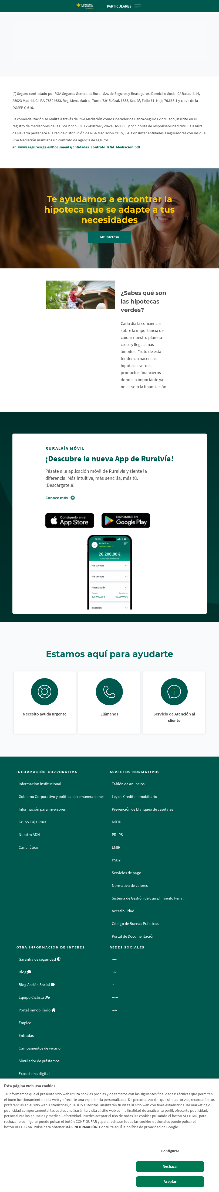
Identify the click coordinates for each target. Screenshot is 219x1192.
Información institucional (40, 776)
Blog (25, 965)
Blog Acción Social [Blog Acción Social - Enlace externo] (37, 977)
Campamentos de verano (39, 1041)
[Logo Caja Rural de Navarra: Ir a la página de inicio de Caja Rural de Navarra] (84, 5)
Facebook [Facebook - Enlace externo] (120, 952)
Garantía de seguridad (40, 952)
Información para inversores (42, 802)
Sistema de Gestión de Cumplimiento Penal (148, 891)
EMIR (116, 840)
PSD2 (116, 853)
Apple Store (69, 513)
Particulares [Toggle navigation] (124, 6)
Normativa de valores (130, 878)
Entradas (26, 1028)
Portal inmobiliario (37, 1003)
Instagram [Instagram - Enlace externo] (121, 990)
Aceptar (170, 1181)
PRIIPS (117, 827)
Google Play (126, 513)
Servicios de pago (126, 865)
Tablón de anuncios (128, 776)
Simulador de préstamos (39, 1053)
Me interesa (109, 236)
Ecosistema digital (34, 1066)
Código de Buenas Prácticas (135, 916)
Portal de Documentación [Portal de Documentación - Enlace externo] (133, 929)
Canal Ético (28, 840)
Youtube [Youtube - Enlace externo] (119, 1003)
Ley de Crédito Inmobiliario (134, 789)
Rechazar (170, 1166)
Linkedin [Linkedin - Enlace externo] (120, 977)
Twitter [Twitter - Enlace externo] (118, 965)
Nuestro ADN (29, 827)
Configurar (170, 1151)
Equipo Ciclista (34, 990)
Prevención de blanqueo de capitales (142, 802)
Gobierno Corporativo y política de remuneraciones (61, 789)
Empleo (25, 1015)
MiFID (116, 815)
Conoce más (56, 490)
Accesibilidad (123, 903)
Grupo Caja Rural (33, 815)
